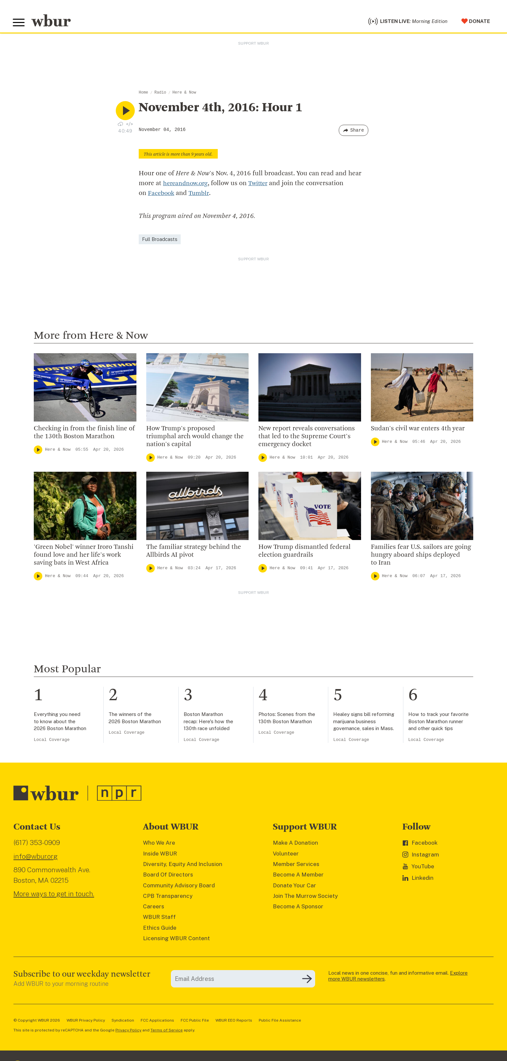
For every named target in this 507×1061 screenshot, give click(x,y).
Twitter (261, 185)
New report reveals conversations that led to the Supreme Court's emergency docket (306, 438)
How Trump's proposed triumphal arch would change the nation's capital (195, 438)
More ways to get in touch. (53, 895)
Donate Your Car (294, 887)
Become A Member (298, 876)
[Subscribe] (307, 980)
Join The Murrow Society (305, 897)
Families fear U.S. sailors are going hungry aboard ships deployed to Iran (421, 557)
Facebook (162, 195)
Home (143, 94)
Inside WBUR (160, 855)
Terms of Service (167, 1031)
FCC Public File (195, 1022)
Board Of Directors (168, 876)
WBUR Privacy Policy (86, 1022)
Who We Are (159, 844)
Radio (160, 94)
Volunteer (286, 855)
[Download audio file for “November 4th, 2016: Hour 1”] (120, 125)
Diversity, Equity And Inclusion (182, 865)
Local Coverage (52, 741)
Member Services (296, 865)
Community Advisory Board (179, 887)
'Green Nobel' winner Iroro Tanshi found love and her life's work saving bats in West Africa (83, 557)
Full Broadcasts (159, 241)
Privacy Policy (128, 1031)
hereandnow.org (186, 185)
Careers (153, 908)
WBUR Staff (159, 919)
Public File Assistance (280, 1022)
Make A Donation (295, 844)
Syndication (123, 1022)
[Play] (38, 451)
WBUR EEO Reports (233, 1022)
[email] (243, 980)
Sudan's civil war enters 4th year (418, 430)
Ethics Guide (159, 929)
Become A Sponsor (298, 908)
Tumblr (201, 195)
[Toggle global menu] (19, 24)
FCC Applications (157, 1022)
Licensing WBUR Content (176, 940)
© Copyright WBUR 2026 (36, 1022)
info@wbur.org (35, 858)
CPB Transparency (168, 897)
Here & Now (184, 94)
